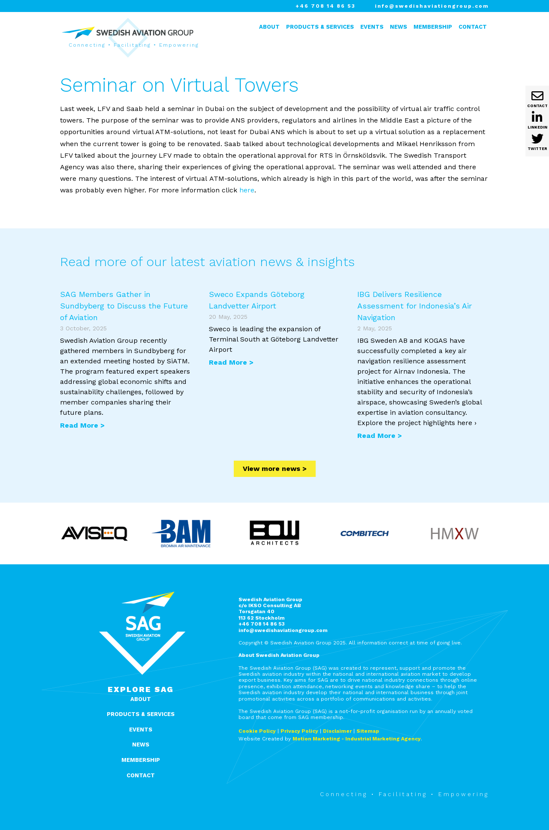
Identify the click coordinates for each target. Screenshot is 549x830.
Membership (432, 27)
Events (371, 27)
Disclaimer (337, 731)
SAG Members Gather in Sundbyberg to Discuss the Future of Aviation (124, 306)
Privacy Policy (299, 731)
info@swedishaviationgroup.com (432, 6)
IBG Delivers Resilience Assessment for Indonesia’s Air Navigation (414, 306)
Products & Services (320, 27)
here (246, 190)
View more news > (275, 468)
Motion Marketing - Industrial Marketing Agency (357, 739)
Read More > (82, 425)
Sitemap (367, 731)
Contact (473, 27)
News (398, 27)
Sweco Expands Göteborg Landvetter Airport (257, 300)
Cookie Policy (257, 731)
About (269, 27)
